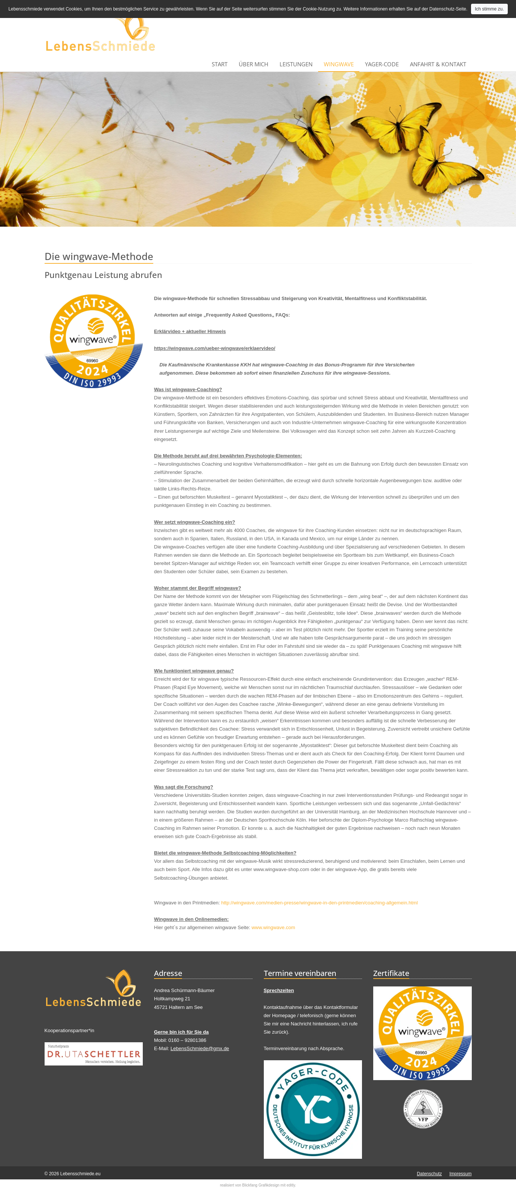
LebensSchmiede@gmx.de (200, 1048)
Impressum (460, 1173)
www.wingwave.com (273, 927)
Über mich (253, 64)
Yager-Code (382, 64)
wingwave (339, 64)
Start (219, 64)
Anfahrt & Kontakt (438, 64)
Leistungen (296, 64)
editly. (291, 1185)
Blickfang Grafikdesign (261, 1185)
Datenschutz (429, 1173)
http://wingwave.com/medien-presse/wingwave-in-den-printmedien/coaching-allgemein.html (319, 903)
